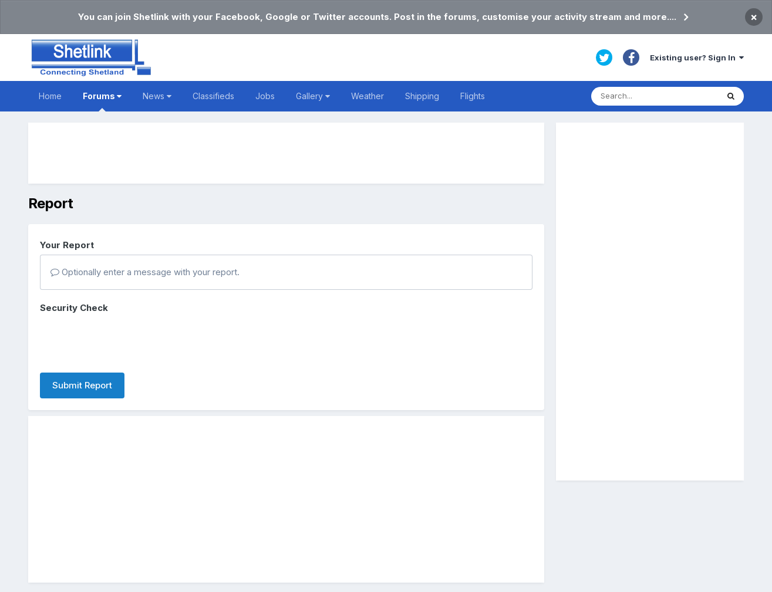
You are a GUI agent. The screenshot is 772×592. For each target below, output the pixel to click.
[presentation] (129, 341)
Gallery (313, 96)
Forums (102, 101)
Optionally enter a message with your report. (145, 272)
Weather (367, 96)
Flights (472, 96)
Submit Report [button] (82, 385)
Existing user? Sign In (697, 57)
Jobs (265, 96)
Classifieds (213, 96)
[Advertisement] (286, 153)
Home (50, 96)
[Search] (654, 96)
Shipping (422, 96)
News (157, 96)
